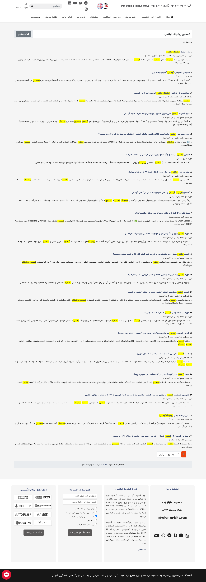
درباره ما (81, 17)
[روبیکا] (181, 535)
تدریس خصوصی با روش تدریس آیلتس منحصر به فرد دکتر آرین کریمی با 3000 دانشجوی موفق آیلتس (137, 395)
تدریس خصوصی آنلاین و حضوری (171, 72)
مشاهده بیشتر (34, 532)
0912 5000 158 (158, 6)
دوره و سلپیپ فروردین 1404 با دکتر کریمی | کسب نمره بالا (158, 274)
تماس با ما (67, 17)
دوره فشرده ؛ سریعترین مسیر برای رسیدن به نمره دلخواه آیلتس (157, 113)
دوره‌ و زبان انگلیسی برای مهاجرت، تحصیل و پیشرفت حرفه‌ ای (157, 233)
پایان (161, 454)
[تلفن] (172, 502)
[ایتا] (187, 535)
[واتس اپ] (163, 535)
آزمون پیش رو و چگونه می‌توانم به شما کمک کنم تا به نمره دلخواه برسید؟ (151, 254)
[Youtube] (75, 3)
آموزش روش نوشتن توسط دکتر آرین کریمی (162, 93)
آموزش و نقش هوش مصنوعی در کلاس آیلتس (160, 192)
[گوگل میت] (157, 535)
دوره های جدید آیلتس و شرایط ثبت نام (79, 513)
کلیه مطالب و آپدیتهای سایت (83, 517)
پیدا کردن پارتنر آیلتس (85, 525)
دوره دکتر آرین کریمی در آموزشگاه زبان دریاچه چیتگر (161, 374)
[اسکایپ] (175, 535)
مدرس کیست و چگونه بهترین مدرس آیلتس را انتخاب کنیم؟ (158, 154)
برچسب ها (36, 17)
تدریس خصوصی (174, 415)
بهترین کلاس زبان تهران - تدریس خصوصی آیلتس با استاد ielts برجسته (150, 436)
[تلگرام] (169, 535)
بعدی (171, 454)
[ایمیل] (172, 518)
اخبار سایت (130, 17)
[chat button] (6, 575)
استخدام (94, 17)
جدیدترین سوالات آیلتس (84, 509)
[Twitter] (80, 3)
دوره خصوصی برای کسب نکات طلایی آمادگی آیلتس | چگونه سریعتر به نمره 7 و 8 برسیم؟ (143, 134)
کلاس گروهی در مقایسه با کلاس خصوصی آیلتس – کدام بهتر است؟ (153, 333)
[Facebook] (86, 3)
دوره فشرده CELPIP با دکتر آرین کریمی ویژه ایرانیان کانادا (162, 213)
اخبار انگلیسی (89, 521)
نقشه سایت (51, 17)
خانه (169, 17)
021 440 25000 (179, 6)
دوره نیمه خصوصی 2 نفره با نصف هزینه (166, 312)
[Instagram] (86, 9)
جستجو (23, 34)
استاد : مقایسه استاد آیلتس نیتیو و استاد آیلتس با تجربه (158, 292)
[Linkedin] (69, 3)
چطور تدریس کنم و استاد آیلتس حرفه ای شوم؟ (163, 353)
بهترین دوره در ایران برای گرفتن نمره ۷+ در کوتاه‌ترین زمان (158, 172)
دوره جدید (178, 52)
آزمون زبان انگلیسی (151, 17)
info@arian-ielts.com (133, 6)
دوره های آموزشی (112, 17)
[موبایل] (172, 510)
